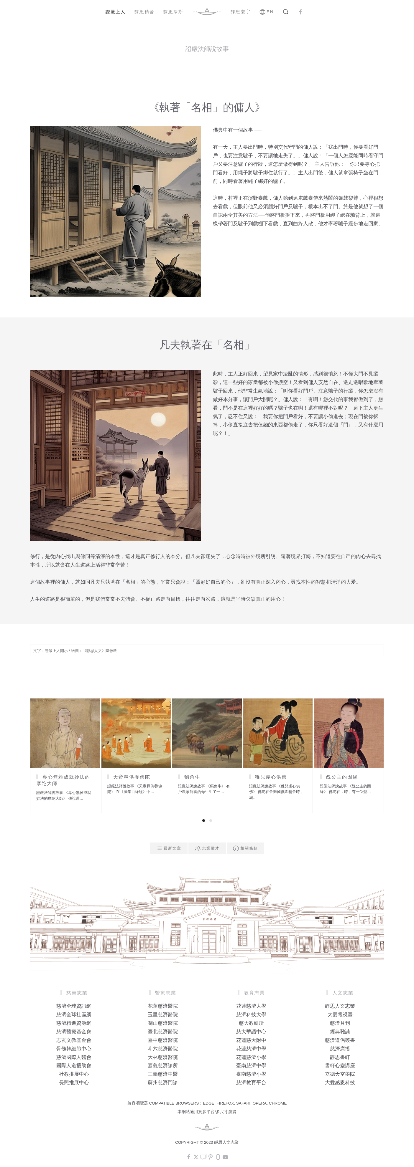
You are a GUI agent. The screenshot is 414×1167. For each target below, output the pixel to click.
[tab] (203, 820)
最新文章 (168, 848)
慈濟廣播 (340, 1049)
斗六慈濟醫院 (163, 1049)
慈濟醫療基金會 (73, 1031)
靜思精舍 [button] (144, 11)
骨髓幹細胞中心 (73, 1049)
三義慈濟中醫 (163, 1074)
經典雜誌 (340, 1031)
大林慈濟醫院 (163, 1057)
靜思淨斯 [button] (173, 11)
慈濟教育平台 (251, 1082)
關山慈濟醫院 (163, 1023)
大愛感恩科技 (340, 1082)
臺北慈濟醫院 (163, 1031)
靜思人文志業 (340, 1006)
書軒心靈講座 (340, 1065)
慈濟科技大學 (251, 1014)
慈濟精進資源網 (73, 1023)
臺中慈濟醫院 (163, 1040)
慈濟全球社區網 (73, 1014)
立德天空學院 (340, 1074)
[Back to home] (207, 12)
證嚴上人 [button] (116, 11)
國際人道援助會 (73, 1065)
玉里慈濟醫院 (163, 1014)
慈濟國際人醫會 (73, 1057)
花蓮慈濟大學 (251, 1006)
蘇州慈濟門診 (163, 1082)
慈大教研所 (251, 1023)
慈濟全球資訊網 (73, 1006)
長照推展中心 (74, 1082)
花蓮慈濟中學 (251, 1049)
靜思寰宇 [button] (241, 11)
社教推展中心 (74, 1074)
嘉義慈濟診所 (163, 1065)
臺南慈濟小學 (251, 1074)
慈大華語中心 (251, 1031)
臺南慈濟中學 (251, 1065)
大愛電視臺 (340, 1014)
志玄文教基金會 (73, 1040)
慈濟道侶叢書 (340, 1040)
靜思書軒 (340, 1057)
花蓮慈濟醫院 (163, 1006)
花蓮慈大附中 (251, 1040)
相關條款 (245, 848)
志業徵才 (207, 848)
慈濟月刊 (340, 1023)
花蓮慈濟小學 (251, 1057)
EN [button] (266, 12)
